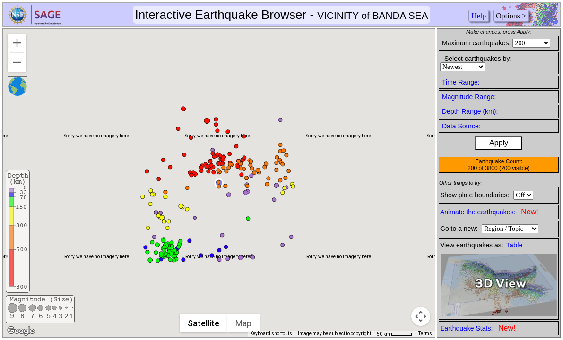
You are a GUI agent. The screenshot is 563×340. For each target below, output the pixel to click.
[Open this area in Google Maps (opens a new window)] (20, 331)
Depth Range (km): (470, 111)
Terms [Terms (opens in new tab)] (425, 333)
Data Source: (461, 126)
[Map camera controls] (420, 316)
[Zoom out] (17, 62)
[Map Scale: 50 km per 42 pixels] (395, 334)
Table (514, 245)
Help (478, 16)
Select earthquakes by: (477, 58)
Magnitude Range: (469, 97)
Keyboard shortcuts (271, 333)
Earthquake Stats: (477, 328)
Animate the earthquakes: (489, 212)
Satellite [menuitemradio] (203, 323)
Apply (498, 143)
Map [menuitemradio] (243, 323)
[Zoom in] (17, 43)
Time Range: (461, 82)
